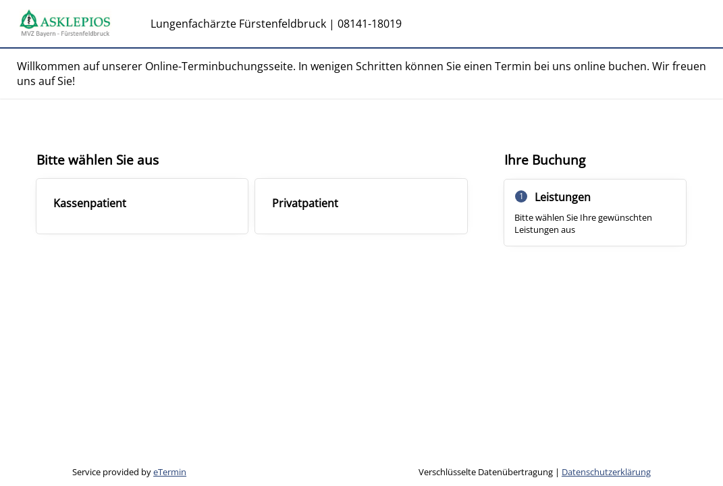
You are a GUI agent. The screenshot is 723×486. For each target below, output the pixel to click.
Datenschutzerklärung (606, 472)
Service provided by (129, 472)
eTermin (169, 472)
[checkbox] (142, 206)
